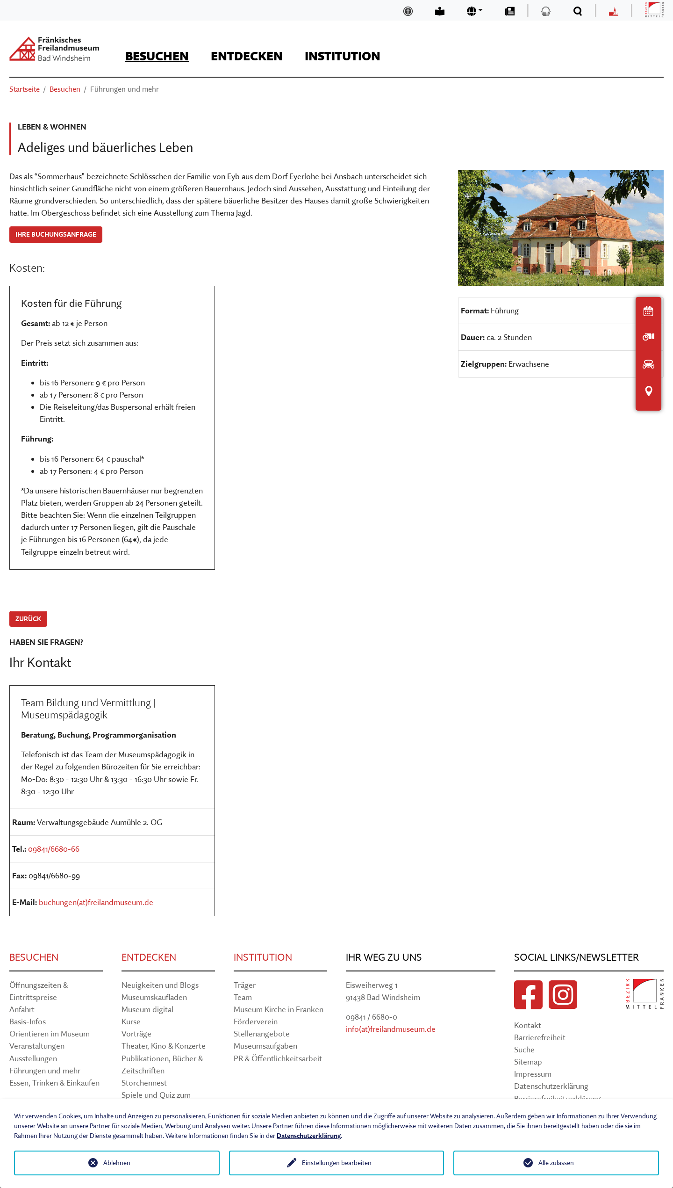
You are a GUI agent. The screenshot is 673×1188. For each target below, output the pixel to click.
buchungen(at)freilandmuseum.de (96, 902)
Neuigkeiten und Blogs (160, 985)
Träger (245, 985)
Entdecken (149, 957)
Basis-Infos (27, 1021)
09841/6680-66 (53, 849)
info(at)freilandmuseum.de (391, 1029)
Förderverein (256, 1021)
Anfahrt (22, 1009)
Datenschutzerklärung (551, 1086)
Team (243, 997)
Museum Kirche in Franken (278, 1009)
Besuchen (33, 957)
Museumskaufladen (154, 997)
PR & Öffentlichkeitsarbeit (278, 1058)
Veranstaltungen (36, 1045)
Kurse (131, 1021)
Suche (524, 1049)
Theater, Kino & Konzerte (164, 1045)
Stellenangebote (262, 1033)
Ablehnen (116, 1163)
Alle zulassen (556, 1163)
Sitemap (528, 1061)
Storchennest (144, 1082)
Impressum (532, 1074)
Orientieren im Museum (49, 1033)
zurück (28, 619)
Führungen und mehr (44, 1070)
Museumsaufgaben (265, 1045)
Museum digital (147, 1009)
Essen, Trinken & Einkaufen (54, 1082)
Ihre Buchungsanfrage (55, 234)
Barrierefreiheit (540, 1037)
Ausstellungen (33, 1058)
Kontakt (527, 1025)
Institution (263, 957)
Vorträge (136, 1033)
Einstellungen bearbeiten (337, 1163)
